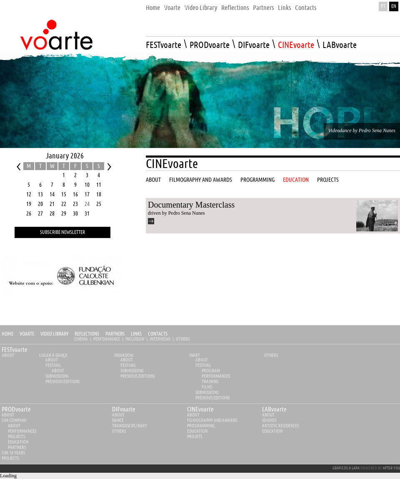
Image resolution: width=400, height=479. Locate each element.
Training (210, 381)
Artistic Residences (280, 426)
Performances (216, 376)
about (8, 415)
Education (18, 442)
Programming (201, 426)
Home (7, 334)
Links (136, 334)
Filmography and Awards (212, 420)
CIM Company (14, 420)
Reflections (87, 334)
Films (207, 387)
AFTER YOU (391, 468)
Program (211, 371)
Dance (118, 420)
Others (183, 339)
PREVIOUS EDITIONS (62, 381)
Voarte (27, 334)
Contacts (158, 334)
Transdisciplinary (129, 426)
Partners (115, 334)
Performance (106, 339)
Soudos (269, 420)
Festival (53, 365)
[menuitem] (153, 5)
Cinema (81, 339)
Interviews (160, 339)
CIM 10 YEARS (13, 453)
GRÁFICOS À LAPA (346, 468)
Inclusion (134, 339)
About (8, 355)
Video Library (54, 334)
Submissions (56, 376)
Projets (194, 436)
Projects (16, 436)
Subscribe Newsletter (62, 232)
